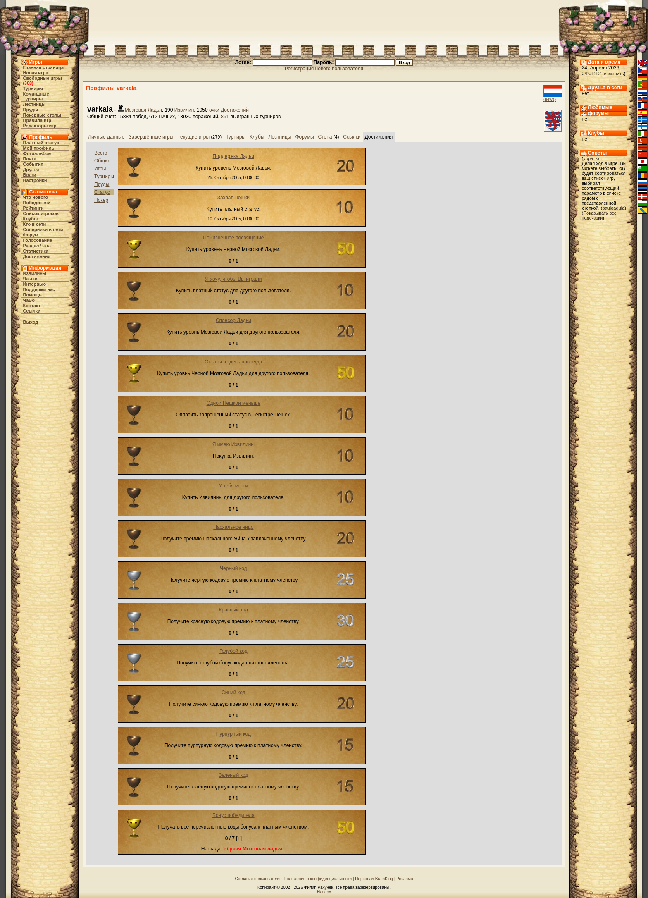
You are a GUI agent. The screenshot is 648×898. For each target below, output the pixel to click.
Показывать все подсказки (599, 215)
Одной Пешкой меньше (234, 403)
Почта (29, 158)
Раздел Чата (37, 245)
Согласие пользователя (258, 879)
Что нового (35, 197)
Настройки (35, 180)
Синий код (233, 692)
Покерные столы (42, 114)
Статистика (36, 250)
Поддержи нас (39, 289)
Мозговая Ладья (143, 110)
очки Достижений (229, 110)
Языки (30, 278)
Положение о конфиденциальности (318, 879)
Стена (325, 137)
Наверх (324, 892)
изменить (614, 73)
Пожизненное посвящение (233, 238)
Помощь (32, 294)
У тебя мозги (233, 486)
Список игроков (41, 213)
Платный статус (41, 142)
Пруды (30, 109)
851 (225, 116)
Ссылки (32, 310)
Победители (37, 202)
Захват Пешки (233, 198)
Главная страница (43, 67)
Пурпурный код (233, 734)
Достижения (36, 256)
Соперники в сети (43, 229)
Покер (101, 200)
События (33, 164)
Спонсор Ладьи (233, 320)
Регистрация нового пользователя (324, 69)
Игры (100, 169)
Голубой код (233, 651)
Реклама (404, 879)
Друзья (31, 169)
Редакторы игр (40, 125)
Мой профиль (39, 148)
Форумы (304, 137)
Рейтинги (33, 207)
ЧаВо (29, 300)
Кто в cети (34, 224)
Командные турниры (36, 96)
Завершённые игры (151, 137)
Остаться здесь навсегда (233, 362)
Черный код (233, 568)
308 (28, 83)
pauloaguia (613, 207)
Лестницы (34, 104)
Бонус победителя (233, 815)
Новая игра (35, 72)
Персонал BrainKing (374, 879)
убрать (590, 158)
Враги (29, 174)
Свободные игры (42, 78)
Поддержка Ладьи (233, 156)
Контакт (31, 305)
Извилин (184, 110)
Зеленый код (233, 775)
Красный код (233, 610)
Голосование (37, 240)
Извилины (35, 273)
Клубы (30, 218)
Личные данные (106, 137)
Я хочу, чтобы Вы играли (233, 279)
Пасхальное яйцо (233, 527)
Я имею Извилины (233, 444)
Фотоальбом (37, 153)
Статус (102, 192)
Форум (30, 234)
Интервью (34, 284)
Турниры (33, 88)
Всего (100, 153)
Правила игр (37, 120)
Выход (30, 322)
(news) (549, 99)
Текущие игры (193, 137)
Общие (102, 161)
